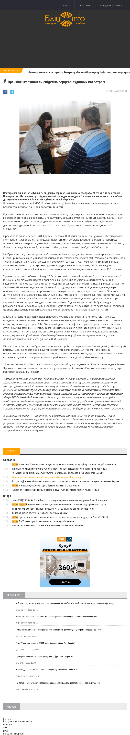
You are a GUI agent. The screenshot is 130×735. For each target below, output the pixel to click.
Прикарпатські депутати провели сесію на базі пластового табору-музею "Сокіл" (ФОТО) (60, 517)
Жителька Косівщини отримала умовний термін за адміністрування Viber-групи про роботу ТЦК (59, 468)
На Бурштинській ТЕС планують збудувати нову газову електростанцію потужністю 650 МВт (57, 473)
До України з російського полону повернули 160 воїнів (43, 521)
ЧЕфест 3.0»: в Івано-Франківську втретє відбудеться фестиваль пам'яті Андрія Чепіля (55, 489)
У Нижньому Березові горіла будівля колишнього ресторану (45, 485)
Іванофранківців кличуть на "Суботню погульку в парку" (40, 513)
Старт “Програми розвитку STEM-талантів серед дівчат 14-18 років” (45, 643)
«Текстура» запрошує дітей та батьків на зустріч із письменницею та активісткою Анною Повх (56, 616)
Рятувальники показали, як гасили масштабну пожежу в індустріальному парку (59, 504)
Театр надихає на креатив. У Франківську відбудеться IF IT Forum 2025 (46, 669)
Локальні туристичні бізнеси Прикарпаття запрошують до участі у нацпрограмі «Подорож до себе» (58, 630)
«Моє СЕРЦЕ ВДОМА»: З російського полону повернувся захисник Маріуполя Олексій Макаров (59, 500)
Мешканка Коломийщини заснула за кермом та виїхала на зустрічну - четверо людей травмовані (64, 464)
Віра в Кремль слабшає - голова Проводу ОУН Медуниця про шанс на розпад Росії (53, 508)
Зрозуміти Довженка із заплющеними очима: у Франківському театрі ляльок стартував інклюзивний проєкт (66, 481)
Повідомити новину (111, 5)
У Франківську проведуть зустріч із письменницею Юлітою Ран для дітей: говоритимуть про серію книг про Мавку (65, 603)
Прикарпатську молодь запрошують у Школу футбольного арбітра (44, 656)
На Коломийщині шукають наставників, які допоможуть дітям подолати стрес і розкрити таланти (58, 683)
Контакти (85, 5)
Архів (66, 5)
